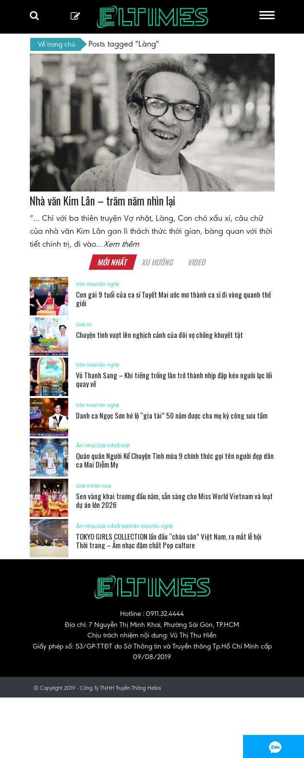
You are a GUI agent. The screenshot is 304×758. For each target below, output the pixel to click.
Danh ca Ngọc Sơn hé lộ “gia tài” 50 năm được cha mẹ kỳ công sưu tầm (172, 415)
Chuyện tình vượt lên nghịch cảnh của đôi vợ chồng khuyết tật (159, 334)
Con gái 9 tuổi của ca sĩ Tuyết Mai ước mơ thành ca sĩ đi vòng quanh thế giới (173, 298)
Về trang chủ (56, 44)
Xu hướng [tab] (158, 262)
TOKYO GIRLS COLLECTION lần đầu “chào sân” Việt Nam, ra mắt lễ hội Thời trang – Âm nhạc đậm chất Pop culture (169, 540)
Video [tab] (197, 262)
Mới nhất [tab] (113, 262)
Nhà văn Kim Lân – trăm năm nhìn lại (102, 201)
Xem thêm (122, 244)
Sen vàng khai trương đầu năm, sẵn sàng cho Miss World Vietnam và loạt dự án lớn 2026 (174, 500)
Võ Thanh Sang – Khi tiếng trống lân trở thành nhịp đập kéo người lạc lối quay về (174, 379)
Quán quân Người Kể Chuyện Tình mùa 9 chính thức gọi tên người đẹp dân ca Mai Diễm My (175, 459)
